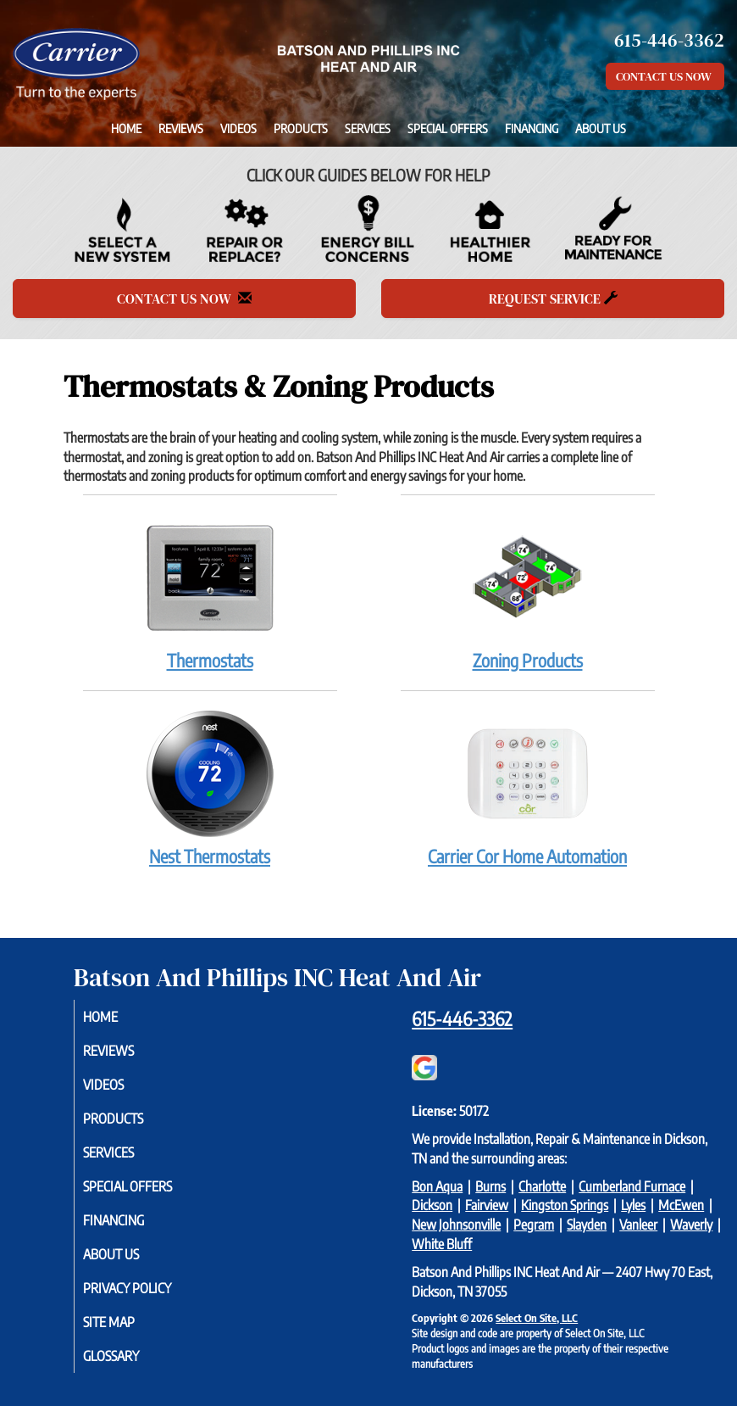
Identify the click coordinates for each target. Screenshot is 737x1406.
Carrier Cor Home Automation (528, 788)
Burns (490, 1186)
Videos (238, 128)
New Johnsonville (456, 1224)
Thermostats (210, 592)
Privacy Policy (144, 1288)
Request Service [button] (553, 298)
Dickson (432, 1205)
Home (126, 128)
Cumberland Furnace (632, 1186)
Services (368, 128)
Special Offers (447, 128)
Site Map (126, 1322)
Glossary (128, 1355)
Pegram (533, 1224)
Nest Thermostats (210, 788)
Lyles (633, 1205)
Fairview (486, 1205)
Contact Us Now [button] (665, 76)
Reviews (180, 128)
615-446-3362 (462, 1018)
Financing (531, 128)
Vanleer (638, 1224)
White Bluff (442, 1244)
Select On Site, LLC (537, 1318)
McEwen (681, 1205)
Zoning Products (528, 592)
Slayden (587, 1224)
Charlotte (542, 1186)
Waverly (691, 1224)
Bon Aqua (437, 1186)
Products (301, 128)
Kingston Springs (564, 1205)
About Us (600, 128)
